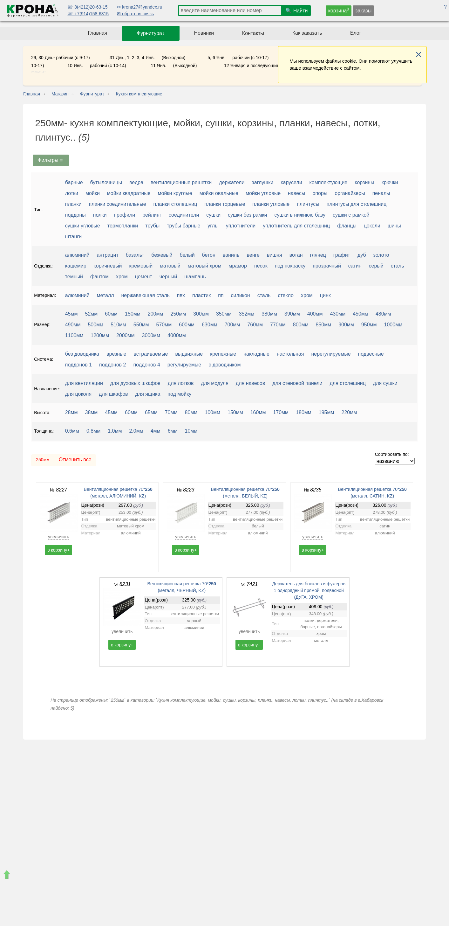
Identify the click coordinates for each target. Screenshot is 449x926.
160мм (258, 412)
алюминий (77, 255)
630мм (209, 324)
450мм (360, 314)
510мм (118, 324)
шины (394, 225)
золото (381, 255)
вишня (274, 255)
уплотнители (241, 225)
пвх (181, 295)
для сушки (385, 383)
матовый (170, 265)
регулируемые (184, 364)
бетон (208, 255)
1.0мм (115, 431)
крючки (390, 182)
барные (74, 182)
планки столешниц (175, 204)
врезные (116, 354)
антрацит (107, 255)
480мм (383, 314)
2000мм (125, 335)
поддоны (75, 215)
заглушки (262, 182)
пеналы (381, 193)
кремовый (141, 265)
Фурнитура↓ (151, 33)
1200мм (100, 335)
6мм (173, 431)
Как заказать (307, 33)
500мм (95, 324)
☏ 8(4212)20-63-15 (87, 7)
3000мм (151, 335)
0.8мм (93, 431)
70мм (171, 412)
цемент (143, 276)
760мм (255, 324)
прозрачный (327, 265)
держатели (231, 182)
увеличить (58, 536)
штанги (73, 236)
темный (74, 276)
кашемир (75, 265)
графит (341, 255)
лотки (71, 193)
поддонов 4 (146, 364)
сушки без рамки (247, 215)
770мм (278, 324)
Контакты (253, 33)
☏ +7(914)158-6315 (88, 13)
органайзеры (350, 193)
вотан (296, 255)
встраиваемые (151, 354)
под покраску (290, 265)
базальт (135, 255)
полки (99, 215)
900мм (346, 324)
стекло (286, 295)
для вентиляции (84, 383)
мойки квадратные (129, 193)
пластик (201, 295)
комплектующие (329, 182)
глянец (318, 255)
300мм (201, 314)
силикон (240, 295)
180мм (303, 412)
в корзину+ (58, 550)
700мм (232, 324)
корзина (338, 10)
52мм (91, 314)
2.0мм (136, 431)
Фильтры (50, 160)
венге (253, 255)
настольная (290, 354)
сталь (397, 265)
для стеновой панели (297, 383)
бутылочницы (106, 182)
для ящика (147, 394)
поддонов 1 (78, 364)
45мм (71, 314)
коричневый (108, 265)
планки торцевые (224, 204)
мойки (92, 193)
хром (122, 276)
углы (212, 225)
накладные (256, 354)
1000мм (393, 324)
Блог (355, 33)
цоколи (372, 225)
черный (168, 276)
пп (220, 295)
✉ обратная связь (135, 13)
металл (105, 295)
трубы (152, 225)
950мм (369, 324)
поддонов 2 (112, 364)
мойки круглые (175, 193)
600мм (186, 324)
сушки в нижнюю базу (299, 215)
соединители (184, 215)
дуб (361, 255)
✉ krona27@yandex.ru (139, 7)
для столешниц (347, 383)
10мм (191, 431)
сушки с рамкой (351, 215)
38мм (91, 412)
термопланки (122, 225)
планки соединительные (117, 204)
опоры (319, 193)
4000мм (176, 335)
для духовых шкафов (135, 383)
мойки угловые (263, 193)
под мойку (179, 394)
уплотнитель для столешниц (296, 225)
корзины (364, 182)
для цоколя (78, 394)
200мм (155, 314)
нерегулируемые (330, 354)
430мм (337, 314)
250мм (178, 314)
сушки (213, 215)
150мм (132, 314)
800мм (301, 324)
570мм (164, 324)
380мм (269, 314)
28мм (71, 412)
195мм (326, 412)
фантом (99, 276)
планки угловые (270, 204)
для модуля (214, 383)
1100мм (74, 335)
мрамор (237, 265)
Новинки (204, 33)
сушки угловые (82, 225)
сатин (355, 265)
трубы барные (183, 225)
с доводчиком (224, 364)
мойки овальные (219, 193)
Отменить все (75, 459)
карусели (291, 182)
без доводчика (82, 354)
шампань (195, 276)
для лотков (181, 383)
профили (124, 215)
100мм (212, 412)
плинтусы (308, 204)
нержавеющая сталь (145, 295)
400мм (315, 314)
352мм (247, 314)
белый (187, 255)
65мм (151, 412)
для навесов (250, 383)
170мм (281, 412)
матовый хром (204, 265)
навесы (296, 193)
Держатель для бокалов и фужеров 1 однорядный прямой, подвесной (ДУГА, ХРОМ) (308, 590)
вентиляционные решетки (181, 182)
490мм (73, 324)
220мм (349, 412)
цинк (325, 295)
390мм (292, 314)
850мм (323, 324)
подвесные (371, 354)
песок (261, 265)
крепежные (223, 354)
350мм (224, 314)
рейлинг (151, 215)
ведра (136, 182)
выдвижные (189, 354)
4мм (155, 431)
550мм (141, 324)
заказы (363, 10)
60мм (111, 314)
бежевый (161, 255)
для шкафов (113, 394)
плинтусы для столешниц (357, 204)
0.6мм (72, 431)
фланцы (347, 225)
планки (73, 204)
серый (376, 265)
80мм (191, 412)
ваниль (231, 255)
